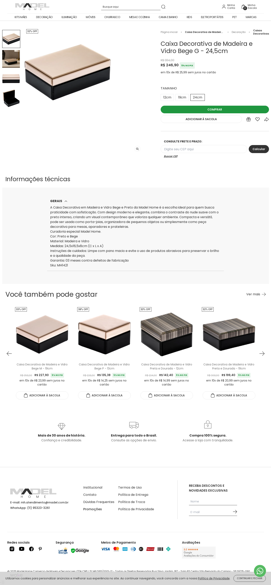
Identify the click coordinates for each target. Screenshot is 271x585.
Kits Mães (21, 17)
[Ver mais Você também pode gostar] (256, 294)
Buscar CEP (171, 156)
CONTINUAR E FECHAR (249, 578)
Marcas (251, 17)
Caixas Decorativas (261, 32)
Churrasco (112, 17)
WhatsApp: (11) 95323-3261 (30, 508)
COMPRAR (214, 109)
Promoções (92, 509)
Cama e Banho (168, 17)
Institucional (92, 487)
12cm (167, 97)
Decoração (44, 17)
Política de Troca (131, 502)
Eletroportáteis (212, 17)
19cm (182, 97)
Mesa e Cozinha (139, 17)
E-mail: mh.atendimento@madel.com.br (39, 502)
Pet (234, 17)
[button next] (262, 354)
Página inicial (169, 32)
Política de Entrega (133, 494)
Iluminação (69, 17)
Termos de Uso (130, 487)
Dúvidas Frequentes (98, 502)
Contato (89, 494)
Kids (189, 17)
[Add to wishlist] (257, 120)
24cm (197, 97)
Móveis (90, 17)
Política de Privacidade (136, 509)
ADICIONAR (201, 119)
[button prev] (9, 354)
